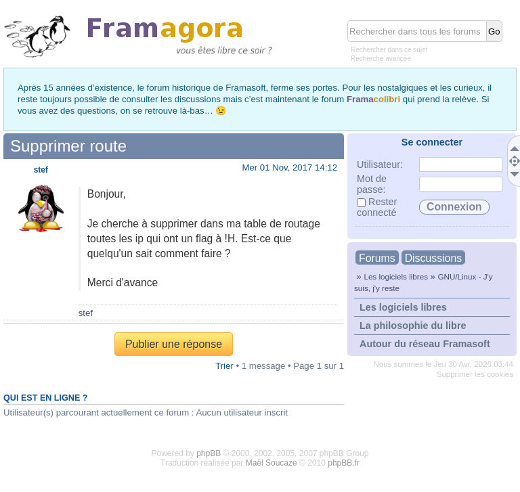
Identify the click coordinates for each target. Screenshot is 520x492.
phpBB (208, 453)
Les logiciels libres (396, 276)
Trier (224, 366)
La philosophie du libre (413, 325)
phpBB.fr (344, 463)
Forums (377, 258)
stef (41, 170)
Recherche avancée (381, 58)
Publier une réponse (173, 344)
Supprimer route (68, 146)
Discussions (433, 258)
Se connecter (432, 142)
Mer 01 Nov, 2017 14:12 (289, 167)
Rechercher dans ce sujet (389, 49)
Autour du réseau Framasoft (425, 343)
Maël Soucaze (271, 463)
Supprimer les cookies (475, 374)
